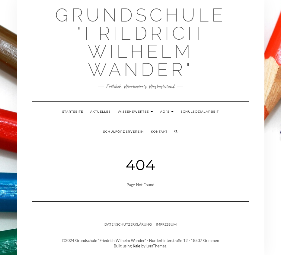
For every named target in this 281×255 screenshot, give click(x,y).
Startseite (72, 112)
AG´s (167, 112)
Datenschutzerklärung (128, 224)
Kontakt (159, 132)
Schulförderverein (123, 132)
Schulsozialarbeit (200, 112)
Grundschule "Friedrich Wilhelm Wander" (140, 42)
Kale (136, 245)
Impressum (166, 224)
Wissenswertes (135, 112)
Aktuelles (100, 112)
